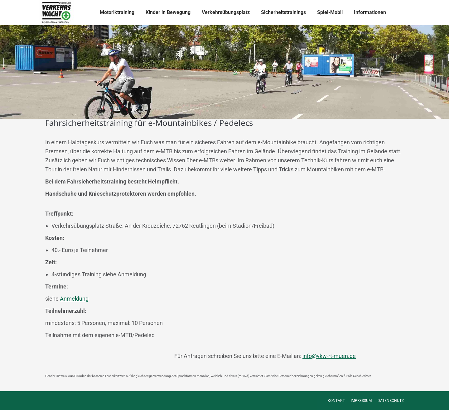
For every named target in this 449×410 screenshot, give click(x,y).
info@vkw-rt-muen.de (329, 356)
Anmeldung (74, 298)
